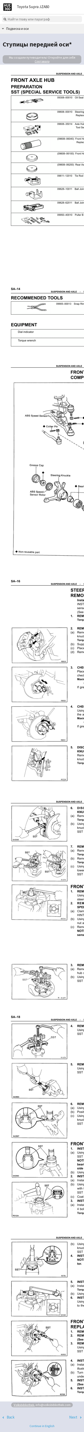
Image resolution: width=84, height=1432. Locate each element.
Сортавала (42, 61)
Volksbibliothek (23, 1405)
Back (11, 1417)
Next (73, 1417)
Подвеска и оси (17, 28)
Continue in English (42, 1426)
